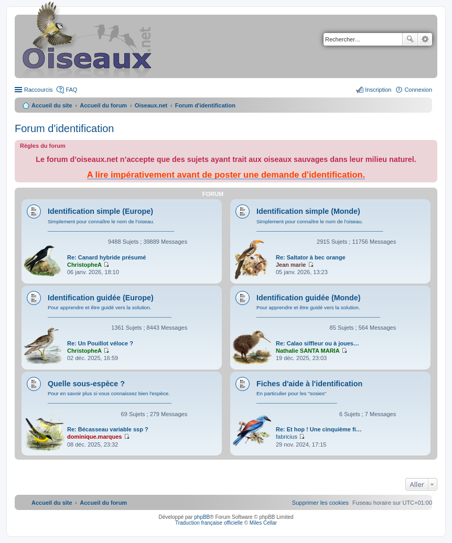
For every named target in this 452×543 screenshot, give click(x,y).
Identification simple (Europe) (100, 211)
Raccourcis (38, 89)
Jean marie (291, 265)
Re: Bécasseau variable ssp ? (107, 429)
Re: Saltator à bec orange (311, 257)
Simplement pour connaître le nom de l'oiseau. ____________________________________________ (111, 225)
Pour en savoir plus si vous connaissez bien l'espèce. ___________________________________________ (109, 397)
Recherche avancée (425, 39)
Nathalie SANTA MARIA (308, 350)
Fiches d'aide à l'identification (309, 383)
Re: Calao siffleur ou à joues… (317, 343)
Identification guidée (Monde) (308, 297)
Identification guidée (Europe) (101, 297)
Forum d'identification (64, 128)
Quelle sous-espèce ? (86, 383)
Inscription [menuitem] (378, 89)
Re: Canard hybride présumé (106, 257)
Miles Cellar (263, 523)
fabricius (286, 436)
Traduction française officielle (209, 523)
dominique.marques (94, 436)
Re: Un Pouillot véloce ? (100, 343)
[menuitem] (320, 502)
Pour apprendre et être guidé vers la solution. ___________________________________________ (109, 311)
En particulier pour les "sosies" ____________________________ (296, 397)
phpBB (202, 517)
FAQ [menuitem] (71, 89)
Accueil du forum (103, 105)
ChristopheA (84, 265)
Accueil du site (51, 105)
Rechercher (410, 39)
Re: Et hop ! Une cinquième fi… (319, 429)
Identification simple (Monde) (308, 211)
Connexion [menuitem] (418, 89)
